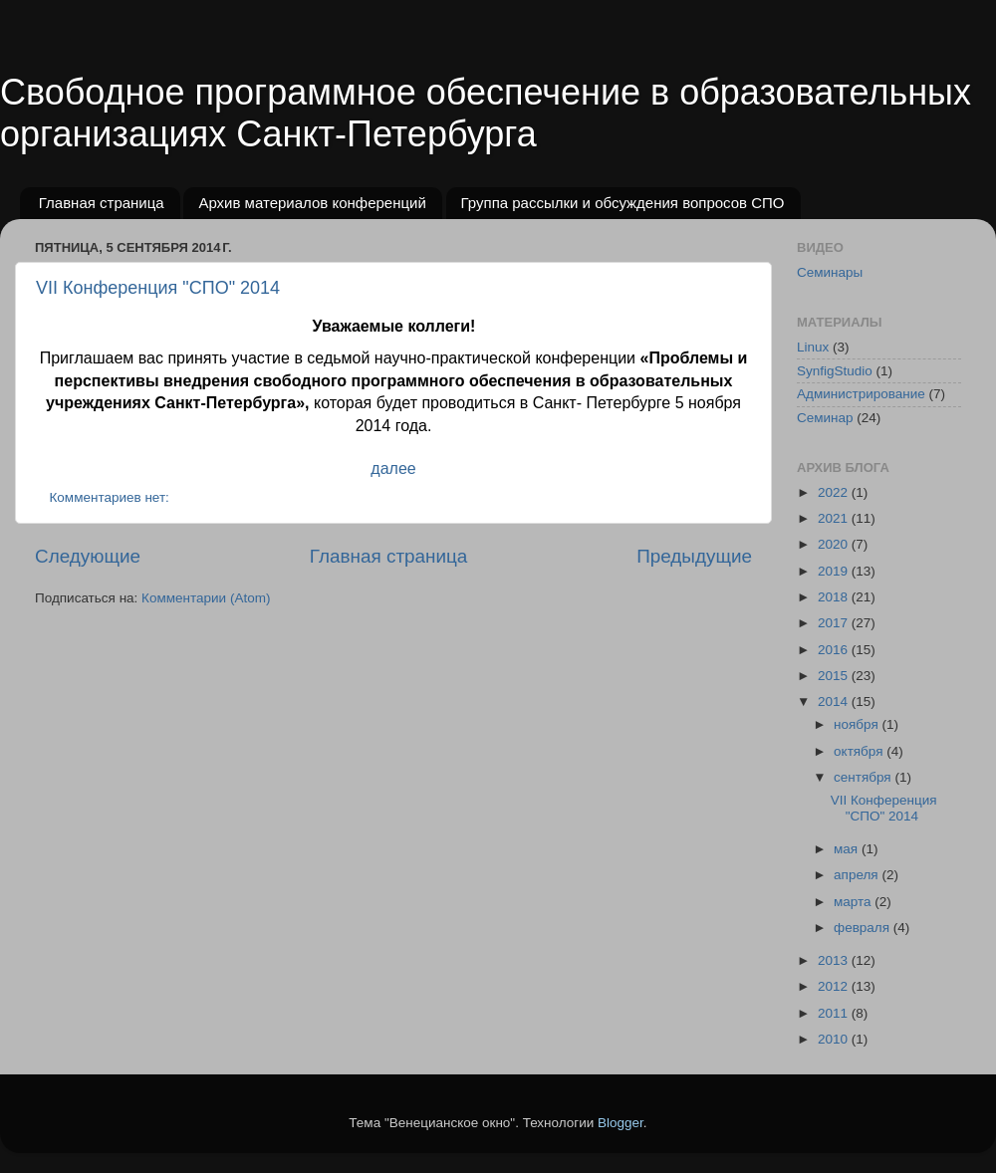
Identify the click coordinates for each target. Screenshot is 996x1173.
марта (854, 901)
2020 (835, 544)
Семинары (830, 272)
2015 (835, 675)
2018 (835, 596)
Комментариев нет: (111, 497)
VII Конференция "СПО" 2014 (158, 288)
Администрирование (861, 393)
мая (848, 848)
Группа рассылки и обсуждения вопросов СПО (623, 202)
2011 (835, 1013)
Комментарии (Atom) (205, 597)
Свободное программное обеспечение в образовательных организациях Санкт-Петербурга (485, 113)
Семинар (825, 417)
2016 (835, 649)
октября (860, 751)
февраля (863, 927)
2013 (835, 960)
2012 (835, 986)
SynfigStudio (834, 370)
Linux (813, 347)
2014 (835, 701)
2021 (835, 518)
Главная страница (101, 202)
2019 (835, 571)
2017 (835, 622)
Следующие (87, 556)
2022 (835, 492)
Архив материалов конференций (311, 202)
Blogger (620, 1122)
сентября (864, 777)
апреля (857, 874)
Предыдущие (694, 556)
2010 (835, 1039)
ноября (857, 724)
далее (393, 468)
